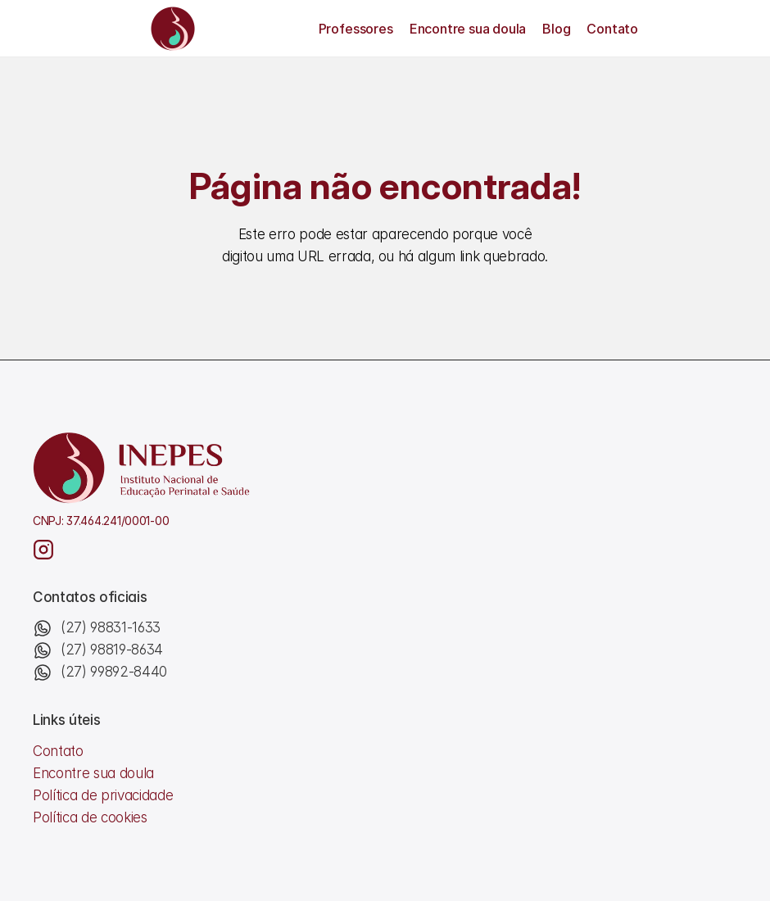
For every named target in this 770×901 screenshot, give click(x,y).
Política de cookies (90, 817)
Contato (612, 28)
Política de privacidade (103, 795)
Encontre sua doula (468, 28)
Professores (356, 28)
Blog (556, 28)
